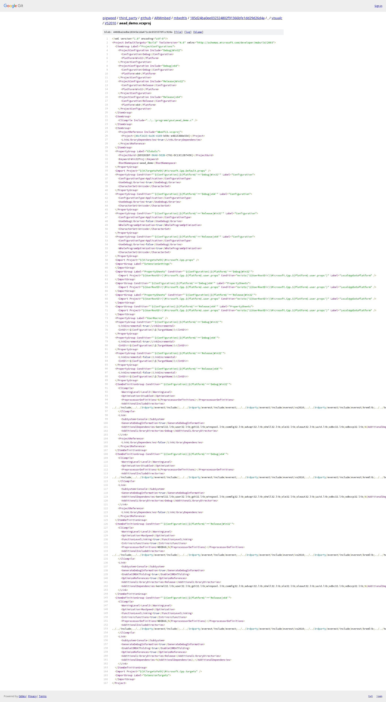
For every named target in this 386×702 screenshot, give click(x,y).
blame (198, 32)
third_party (128, 18)
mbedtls (180, 18)
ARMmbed (162, 18)
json (379, 696)
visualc (277, 18)
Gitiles (22, 696)
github (145, 18)
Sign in (378, 6)
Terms (43, 696)
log (188, 32)
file (178, 32)
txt (370, 696)
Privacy (32, 696)
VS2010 (110, 23)
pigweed (109, 18)
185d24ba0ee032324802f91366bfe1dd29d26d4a (227, 18)
